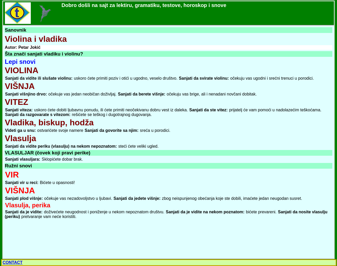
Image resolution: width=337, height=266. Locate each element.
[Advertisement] (43, 239)
